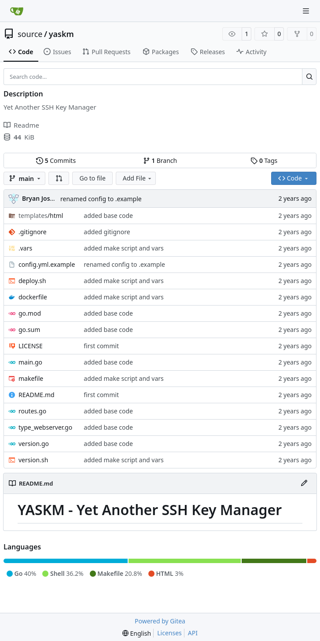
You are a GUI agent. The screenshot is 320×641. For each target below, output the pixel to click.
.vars (25, 248)
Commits (56, 160)
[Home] (16, 11)
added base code (108, 215)
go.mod (29, 313)
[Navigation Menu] (307, 11)
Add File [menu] (138, 178)
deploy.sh (32, 280)
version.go (33, 443)
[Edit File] (304, 483)
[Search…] (309, 76)
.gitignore (32, 232)
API (193, 633)
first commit (101, 346)
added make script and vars (124, 248)
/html (40, 215)
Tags (263, 160)
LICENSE (30, 346)
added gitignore (107, 232)
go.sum (29, 329)
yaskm (61, 33)
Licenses (169, 633)
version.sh (33, 460)
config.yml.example (46, 264)
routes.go (32, 411)
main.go (30, 362)
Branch (160, 160)
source (30, 33)
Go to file (92, 178)
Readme (21, 125)
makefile (30, 378)
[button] (59, 178)
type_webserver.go (45, 427)
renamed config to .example (101, 199)
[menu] (136, 633)
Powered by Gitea (160, 621)
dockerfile (32, 297)
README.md (36, 394)
